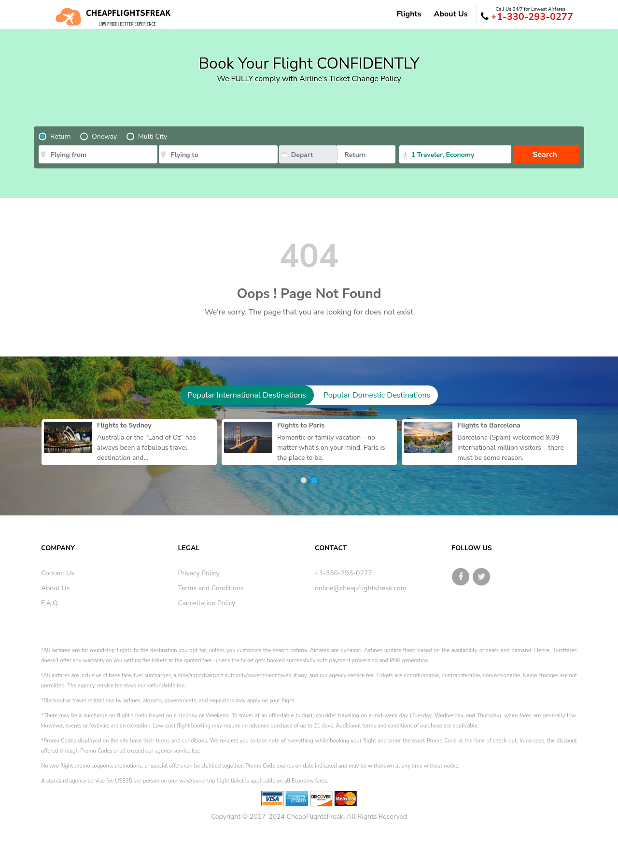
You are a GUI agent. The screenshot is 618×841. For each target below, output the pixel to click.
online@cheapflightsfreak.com (361, 588)
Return (60, 136)
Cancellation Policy (207, 603)
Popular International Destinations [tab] (247, 395)
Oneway (104, 136)
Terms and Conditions (211, 588)
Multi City (152, 136)
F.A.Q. (50, 603)
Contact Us (57, 573)
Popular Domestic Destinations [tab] (376, 395)
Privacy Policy (199, 573)
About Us (450, 14)
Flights (408, 14)
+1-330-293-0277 (527, 14)
